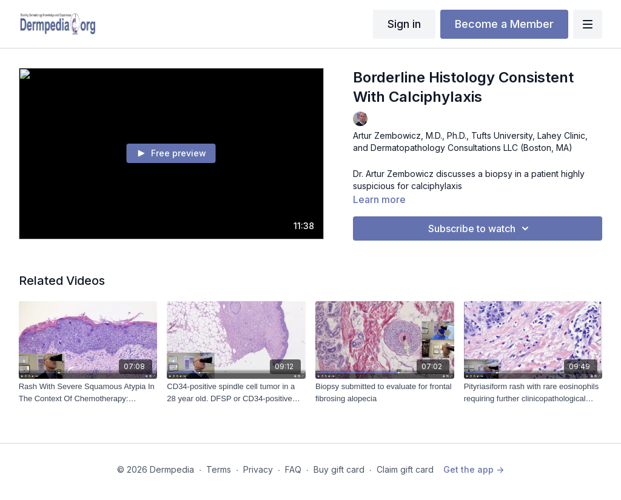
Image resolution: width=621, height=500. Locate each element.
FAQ (293, 469)
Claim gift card (405, 469)
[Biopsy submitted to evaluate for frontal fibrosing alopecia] (384, 392)
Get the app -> (473, 469)
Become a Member (504, 24)
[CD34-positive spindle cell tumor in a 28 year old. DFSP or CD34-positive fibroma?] (236, 392)
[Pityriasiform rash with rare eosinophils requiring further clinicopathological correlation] (533, 392)
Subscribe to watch (480, 228)
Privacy (258, 469)
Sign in (404, 24)
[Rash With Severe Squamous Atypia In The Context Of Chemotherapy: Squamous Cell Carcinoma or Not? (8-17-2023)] (88, 392)
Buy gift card (339, 469)
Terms (218, 469)
